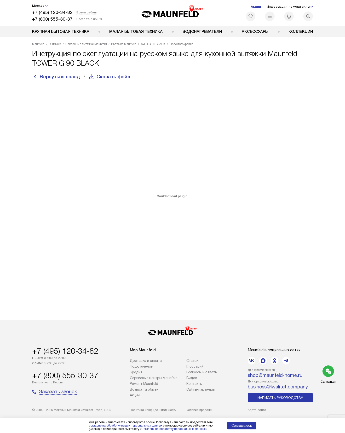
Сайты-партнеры (200, 389)
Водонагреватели (202, 31)
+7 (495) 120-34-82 (52, 12)
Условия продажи (199, 410)
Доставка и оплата (146, 361)
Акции (256, 6)
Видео (191, 378)
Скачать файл (113, 76)
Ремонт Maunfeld (144, 384)
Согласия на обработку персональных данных (173, 429)
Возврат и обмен (144, 389)
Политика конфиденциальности (153, 410)
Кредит (136, 372)
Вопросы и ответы (202, 372)
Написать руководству (280, 398)
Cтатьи (192, 361)
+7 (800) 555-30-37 (52, 19)
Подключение (141, 366)
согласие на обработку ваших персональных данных (125, 425)
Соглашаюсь (241, 425)
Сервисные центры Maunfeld (154, 378)
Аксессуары (255, 31)
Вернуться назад (60, 76)
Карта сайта (257, 410)
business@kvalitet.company (278, 386)
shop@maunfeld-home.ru (275, 375)
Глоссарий (194, 366)
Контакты (194, 384)
